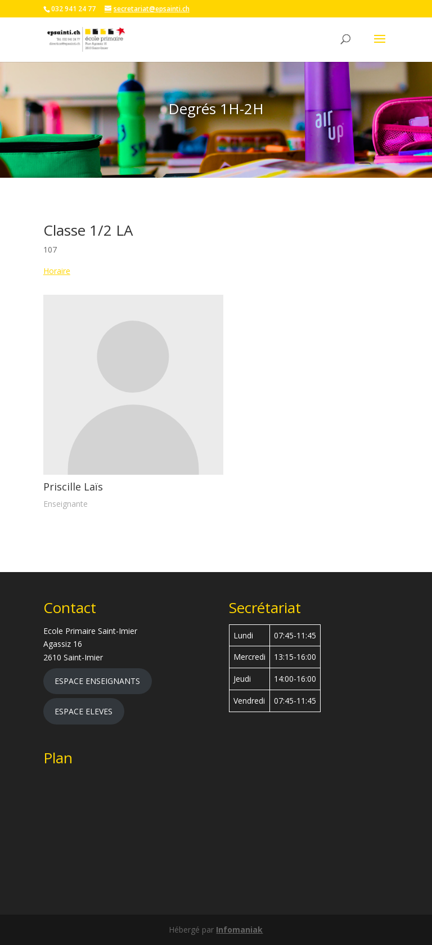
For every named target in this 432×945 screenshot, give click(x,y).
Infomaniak (239, 929)
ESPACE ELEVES (83, 711)
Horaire (56, 271)
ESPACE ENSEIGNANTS (97, 681)
